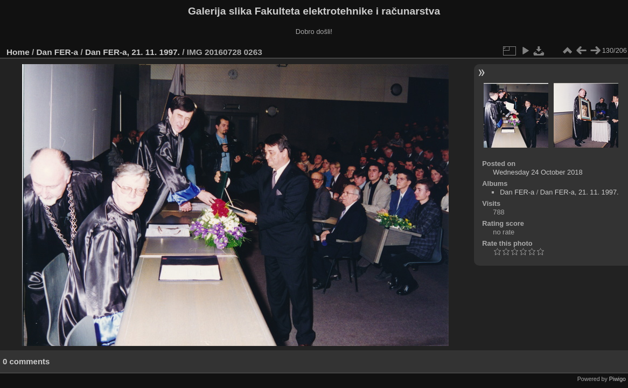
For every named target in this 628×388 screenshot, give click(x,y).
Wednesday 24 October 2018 (537, 172)
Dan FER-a (58, 52)
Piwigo (617, 379)
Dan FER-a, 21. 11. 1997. (132, 52)
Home (18, 52)
